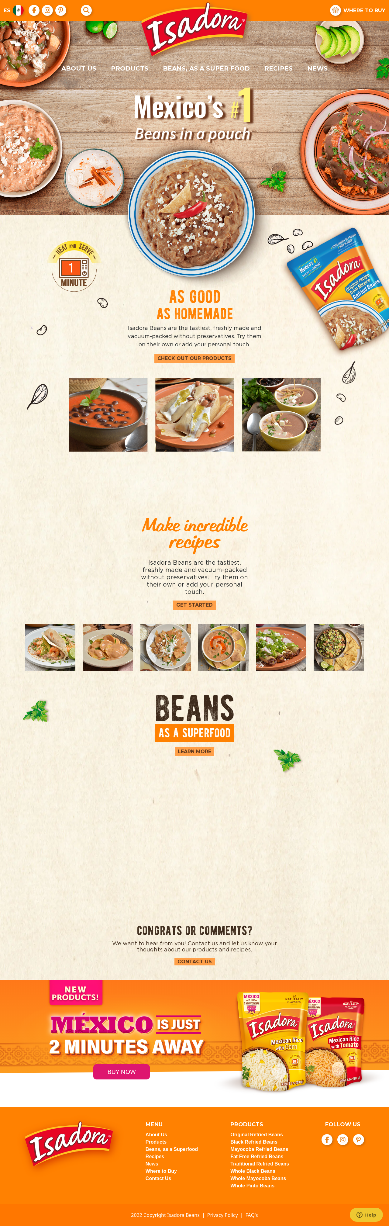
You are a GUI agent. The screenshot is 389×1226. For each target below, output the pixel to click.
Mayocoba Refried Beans (259, 1149)
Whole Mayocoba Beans (258, 1178)
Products (129, 68)
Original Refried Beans (256, 1134)
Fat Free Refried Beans (256, 1156)
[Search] (86, 10)
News (317, 68)
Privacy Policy (222, 1215)
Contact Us (194, 962)
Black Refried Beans (253, 1142)
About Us (78, 68)
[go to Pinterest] (60, 10)
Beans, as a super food (206, 68)
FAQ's (252, 1215)
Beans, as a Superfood (172, 1149)
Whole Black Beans (252, 1171)
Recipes (278, 68)
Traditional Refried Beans (259, 1163)
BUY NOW (121, 1072)
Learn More (194, 751)
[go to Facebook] (34, 10)
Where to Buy (161, 1171)
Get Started (194, 605)
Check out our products (194, 358)
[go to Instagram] (47, 10)
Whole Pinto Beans (252, 1185)
